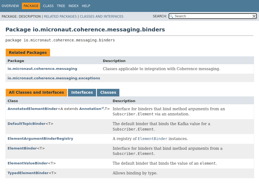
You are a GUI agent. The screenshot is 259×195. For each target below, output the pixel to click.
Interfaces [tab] (82, 92)
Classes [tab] (108, 92)
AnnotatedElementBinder (33, 109)
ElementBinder (22, 148)
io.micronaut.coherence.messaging (42, 69)
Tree (61, 6)
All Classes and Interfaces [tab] (36, 92)
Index (73, 6)
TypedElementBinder (28, 173)
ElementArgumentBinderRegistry (40, 138)
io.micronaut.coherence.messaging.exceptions (54, 78)
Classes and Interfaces (101, 16)
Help (86, 6)
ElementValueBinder (28, 163)
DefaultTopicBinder (26, 124)
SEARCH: (160, 16)
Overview (10, 6)
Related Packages (60, 16)
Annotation (90, 109)
